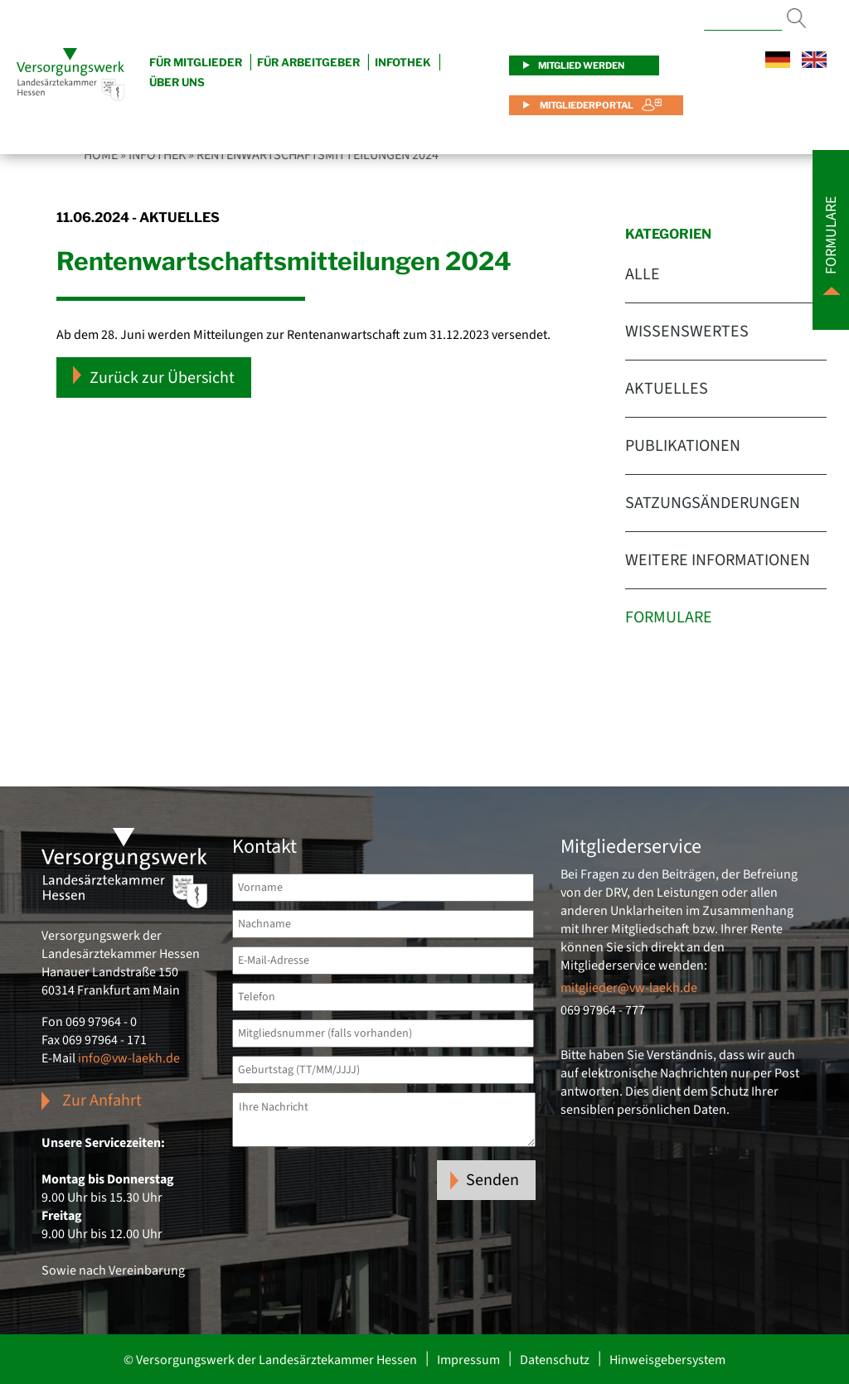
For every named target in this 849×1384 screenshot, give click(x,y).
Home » (105, 155)
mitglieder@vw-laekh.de (628, 988)
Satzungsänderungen (712, 503)
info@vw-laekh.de (129, 1058)
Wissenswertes (687, 331)
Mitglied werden (581, 65)
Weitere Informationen (717, 560)
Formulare (668, 617)
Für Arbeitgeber (308, 62)
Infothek (403, 62)
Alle (642, 274)
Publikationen (682, 445)
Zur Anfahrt (102, 1100)
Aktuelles (666, 388)
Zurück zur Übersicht (154, 377)
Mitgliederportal (585, 105)
